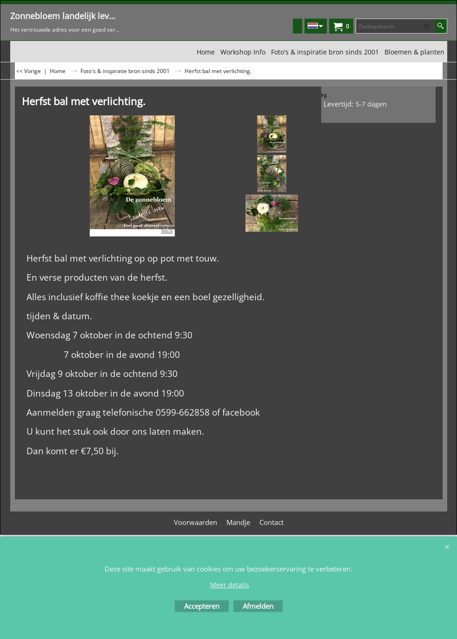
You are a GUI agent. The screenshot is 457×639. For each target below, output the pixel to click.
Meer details (229, 584)
